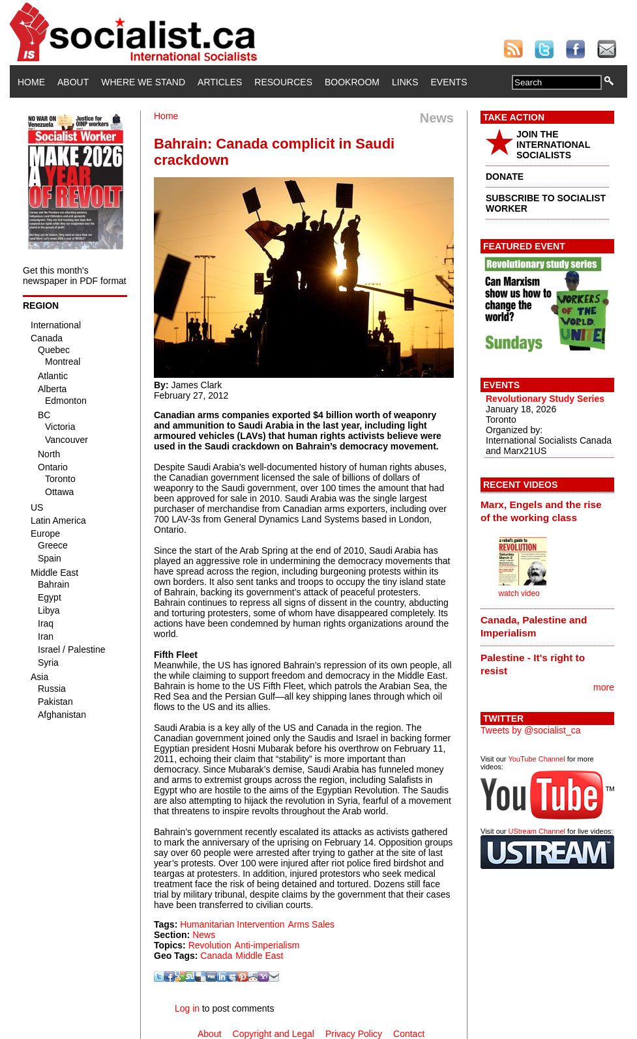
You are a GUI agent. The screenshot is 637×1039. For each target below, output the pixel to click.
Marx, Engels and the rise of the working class (541, 511)
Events (448, 82)
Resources (283, 82)
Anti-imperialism (267, 945)
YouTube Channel (536, 759)
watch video (518, 593)
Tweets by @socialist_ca (531, 730)
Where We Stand (143, 82)
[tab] (547, 510)
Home (31, 82)
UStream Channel (537, 831)
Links (405, 82)
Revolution (209, 945)
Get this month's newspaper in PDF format (74, 275)
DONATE (505, 176)
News (203, 935)
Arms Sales (311, 924)
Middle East (259, 955)
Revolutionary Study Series (545, 398)
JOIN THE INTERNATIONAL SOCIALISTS (553, 144)
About (73, 82)
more (603, 687)
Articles (220, 82)
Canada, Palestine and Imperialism (534, 626)
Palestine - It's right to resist (533, 664)
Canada (216, 955)
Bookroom (352, 82)
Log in (187, 1008)
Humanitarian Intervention (232, 924)
